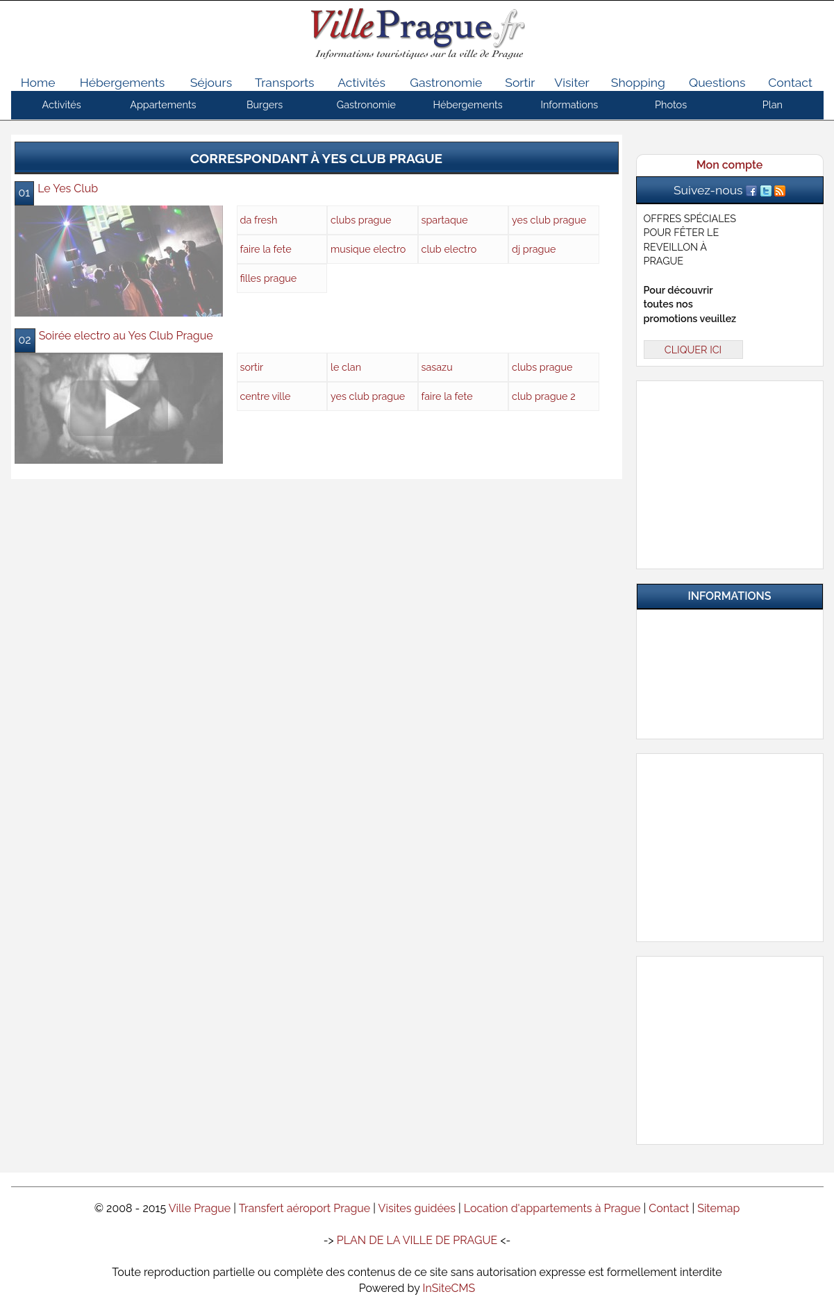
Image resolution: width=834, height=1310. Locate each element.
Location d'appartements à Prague (552, 1208)
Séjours (211, 82)
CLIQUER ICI (693, 349)
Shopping (638, 82)
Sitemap (718, 1208)
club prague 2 (544, 396)
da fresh (259, 220)
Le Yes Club (67, 188)
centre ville (265, 396)
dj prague (534, 249)
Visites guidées (417, 1208)
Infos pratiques (738, 634)
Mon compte (729, 164)
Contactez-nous (738, 715)
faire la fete (266, 249)
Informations (569, 104)
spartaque (445, 220)
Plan (772, 104)
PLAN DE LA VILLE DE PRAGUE (417, 1240)
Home (38, 82)
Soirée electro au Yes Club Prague (126, 335)
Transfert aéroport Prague (305, 1208)
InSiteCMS (449, 1288)
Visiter (571, 82)
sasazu (437, 367)
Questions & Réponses (738, 661)
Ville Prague (200, 1208)
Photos (671, 104)
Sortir (520, 82)
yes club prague (549, 220)
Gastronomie (446, 82)
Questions (717, 82)
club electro (449, 249)
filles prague (268, 278)
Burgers (265, 104)
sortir (252, 367)
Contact (790, 82)
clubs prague (361, 220)
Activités (361, 82)
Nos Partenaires (738, 688)
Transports (285, 82)
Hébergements (122, 82)
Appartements (163, 104)
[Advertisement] (730, 472)
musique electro (368, 249)
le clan (346, 367)
